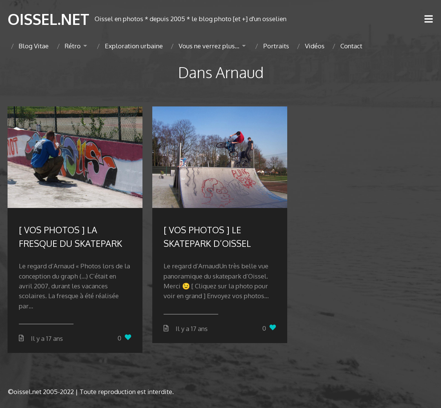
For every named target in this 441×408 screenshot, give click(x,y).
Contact (351, 46)
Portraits (276, 46)
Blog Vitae (33, 46)
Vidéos (315, 46)
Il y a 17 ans (47, 338)
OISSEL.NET (48, 18)
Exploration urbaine (134, 46)
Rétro (72, 46)
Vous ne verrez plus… (209, 46)
